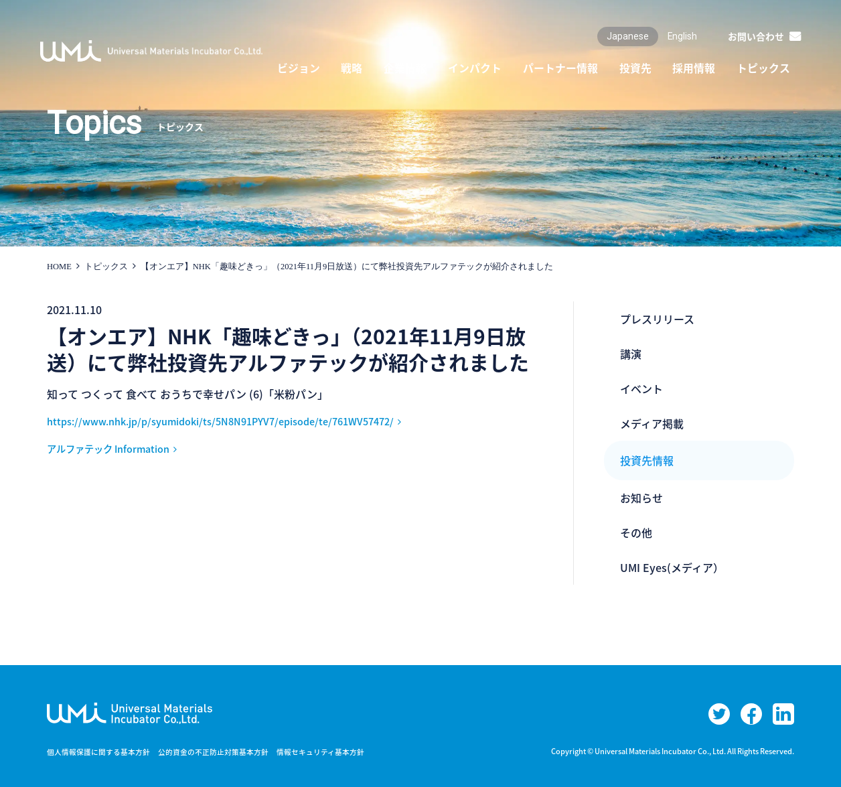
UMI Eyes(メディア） (672, 567)
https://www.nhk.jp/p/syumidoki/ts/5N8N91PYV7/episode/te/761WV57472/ (239, 421)
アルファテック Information (117, 448)
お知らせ (641, 498)
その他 (636, 532)
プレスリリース (657, 319)
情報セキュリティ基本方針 (344, 751)
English (682, 36)
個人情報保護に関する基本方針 (103, 751)
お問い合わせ (756, 36)
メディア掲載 (652, 423)
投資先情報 (647, 460)
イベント (641, 388)
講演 (630, 354)
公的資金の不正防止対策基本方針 (227, 751)
